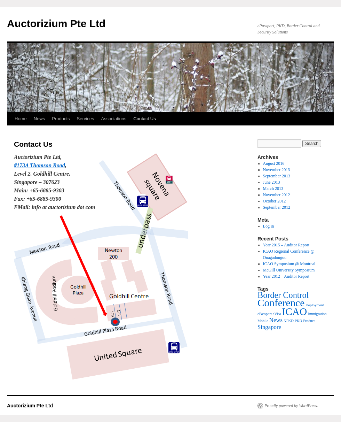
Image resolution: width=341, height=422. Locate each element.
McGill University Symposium (289, 270)
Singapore (269, 327)
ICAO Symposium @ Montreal (289, 263)
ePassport (264, 314)
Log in (268, 226)
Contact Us (144, 118)
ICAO (294, 311)
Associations (113, 118)
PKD (298, 321)
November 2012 (276, 194)
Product (309, 321)
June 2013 (271, 182)
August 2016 (274, 163)
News (39, 118)
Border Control (283, 295)
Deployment (315, 305)
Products (61, 118)
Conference (280, 302)
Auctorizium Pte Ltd (56, 23)
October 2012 (274, 201)
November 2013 (276, 169)
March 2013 (273, 188)
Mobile (262, 321)
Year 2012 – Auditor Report (286, 276)
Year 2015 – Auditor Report (286, 245)
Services (85, 118)
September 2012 (276, 207)
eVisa (277, 314)
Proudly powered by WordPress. (291, 405)
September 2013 (276, 176)
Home (21, 118)
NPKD (289, 321)
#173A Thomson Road (39, 165)
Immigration (317, 314)
